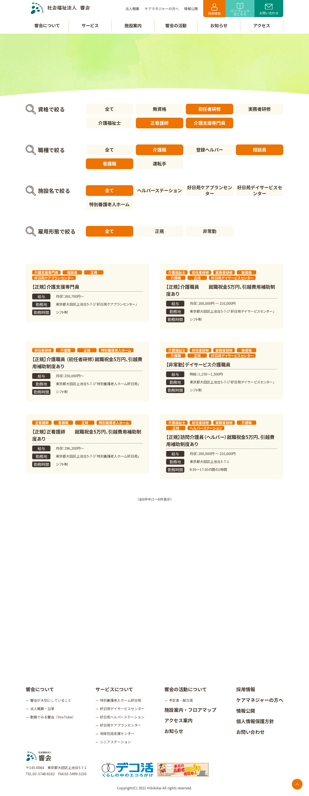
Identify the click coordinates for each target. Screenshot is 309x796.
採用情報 (214, 9)
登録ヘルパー (209, 149)
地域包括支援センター (117, 733)
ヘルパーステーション (159, 190)
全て (109, 109)
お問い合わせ (269, 9)
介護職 (159, 149)
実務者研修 (259, 109)
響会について (40, 689)
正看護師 (159, 123)
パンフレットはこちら (240, 9)
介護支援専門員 (209, 123)
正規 (159, 231)
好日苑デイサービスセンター (259, 190)
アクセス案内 (178, 720)
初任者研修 (209, 109)
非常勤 (209, 231)
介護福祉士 (109, 123)
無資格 (159, 109)
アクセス (261, 25)
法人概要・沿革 (42, 708)
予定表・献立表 (181, 700)
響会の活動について (185, 689)
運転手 (159, 163)
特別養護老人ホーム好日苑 (120, 700)
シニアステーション (115, 741)
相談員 (259, 149)
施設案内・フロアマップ (190, 709)
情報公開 (245, 710)
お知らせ (173, 730)
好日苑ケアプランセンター (209, 190)
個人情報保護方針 (255, 721)
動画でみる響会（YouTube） (53, 716)
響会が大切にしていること (50, 700)
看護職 (109, 163)
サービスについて (114, 689)
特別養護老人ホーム (109, 204)
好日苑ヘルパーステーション (122, 716)
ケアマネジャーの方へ (259, 699)
